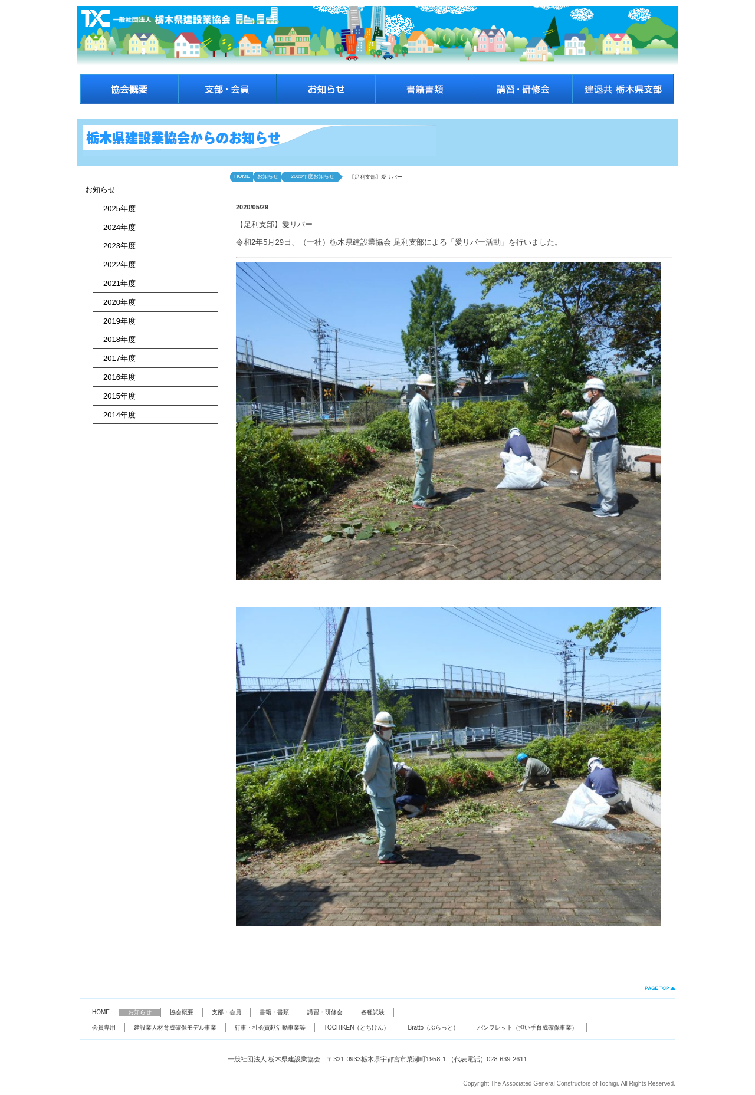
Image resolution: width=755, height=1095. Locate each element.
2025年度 (116, 208)
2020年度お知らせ (309, 176)
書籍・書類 (274, 1012)
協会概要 (181, 1012)
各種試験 (373, 1012)
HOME (242, 176)
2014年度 (116, 414)
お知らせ (100, 189)
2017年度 (116, 358)
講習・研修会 (325, 1012)
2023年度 (116, 245)
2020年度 (116, 302)
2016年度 (116, 377)
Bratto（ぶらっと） (433, 1027)
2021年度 (116, 283)
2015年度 (116, 396)
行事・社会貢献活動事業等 (270, 1027)
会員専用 (104, 1027)
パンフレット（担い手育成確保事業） (527, 1027)
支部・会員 (226, 1012)
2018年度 (116, 339)
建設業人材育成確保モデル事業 (175, 1027)
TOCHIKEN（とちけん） (357, 1027)
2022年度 (116, 264)
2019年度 (116, 321)
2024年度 (116, 227)
